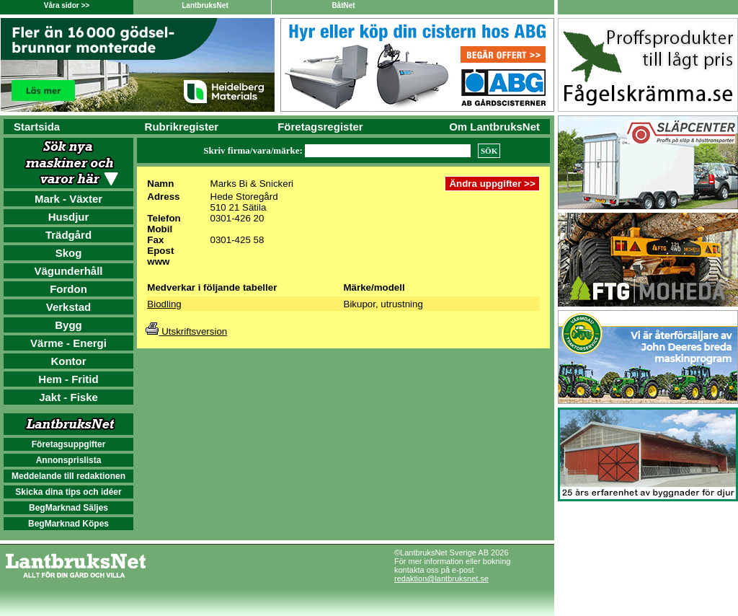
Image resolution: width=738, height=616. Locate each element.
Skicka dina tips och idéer (68, 492)
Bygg (68, 325)
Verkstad (69, 307)
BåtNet (343, 5)
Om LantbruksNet (494, 126)
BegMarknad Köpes (68, 524)
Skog (68, 253)
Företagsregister (320, 126)
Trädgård (68, 235)
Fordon (68, 289)
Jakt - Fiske (68, 397)
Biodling (164, 304)
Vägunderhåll (68, 271)
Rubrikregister (182, 126)
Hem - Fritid (68, 379)
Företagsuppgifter (69, 444)
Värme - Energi (68, 343)
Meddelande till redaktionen (68, 476)
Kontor (68, 361)
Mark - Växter (68, 199)
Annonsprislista (69, 460)
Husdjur (68, 217)
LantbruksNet (205, 5)
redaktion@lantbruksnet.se (441, 578)
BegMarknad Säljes (68, 508)
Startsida (37, 126)
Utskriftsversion (186, 331)
